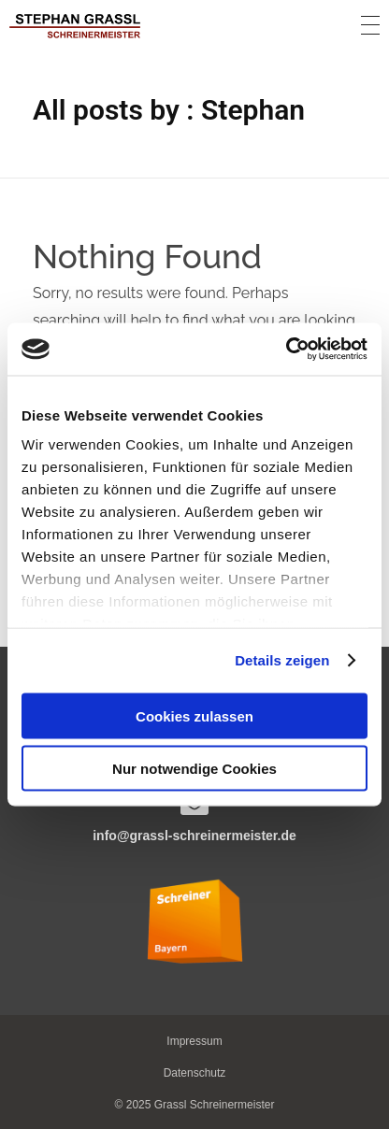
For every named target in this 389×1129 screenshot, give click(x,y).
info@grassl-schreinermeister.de (194, 835)
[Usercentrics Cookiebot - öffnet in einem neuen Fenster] (285, 349)
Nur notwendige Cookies (194, 769)
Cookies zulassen (194, 715)
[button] (195, 1073)
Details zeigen (282, 660)
